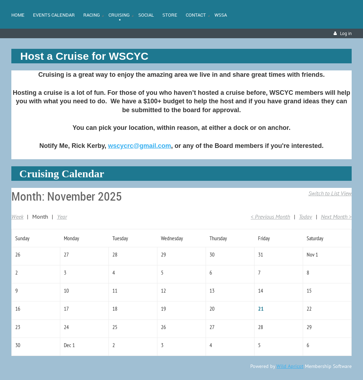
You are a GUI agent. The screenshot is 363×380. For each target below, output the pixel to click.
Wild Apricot (290, 366)
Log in (346, 33)
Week (17, 216)
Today (305, 216)
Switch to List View (330, 193)
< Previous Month (270, 216)
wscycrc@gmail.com (139, 145)
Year (62, 216)
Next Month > (336, 216)
